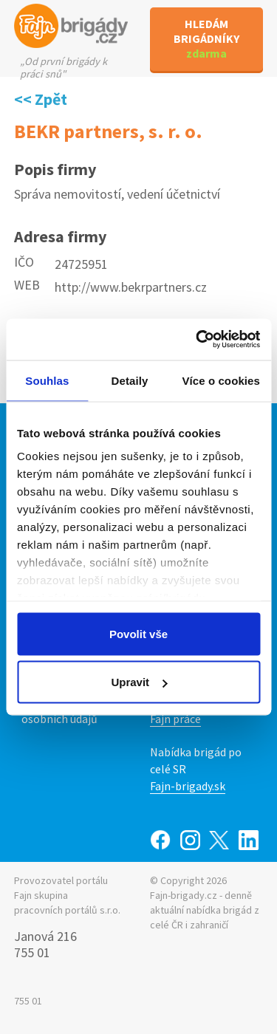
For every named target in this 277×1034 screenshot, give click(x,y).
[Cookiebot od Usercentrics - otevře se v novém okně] (197, 339)
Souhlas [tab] (47, 380)
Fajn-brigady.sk (187, 785)
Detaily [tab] (130, 380)
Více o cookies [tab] (221, 380)
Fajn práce (175, 718)
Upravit (139, 682)
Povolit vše (138, 633)
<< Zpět (40, 99)
